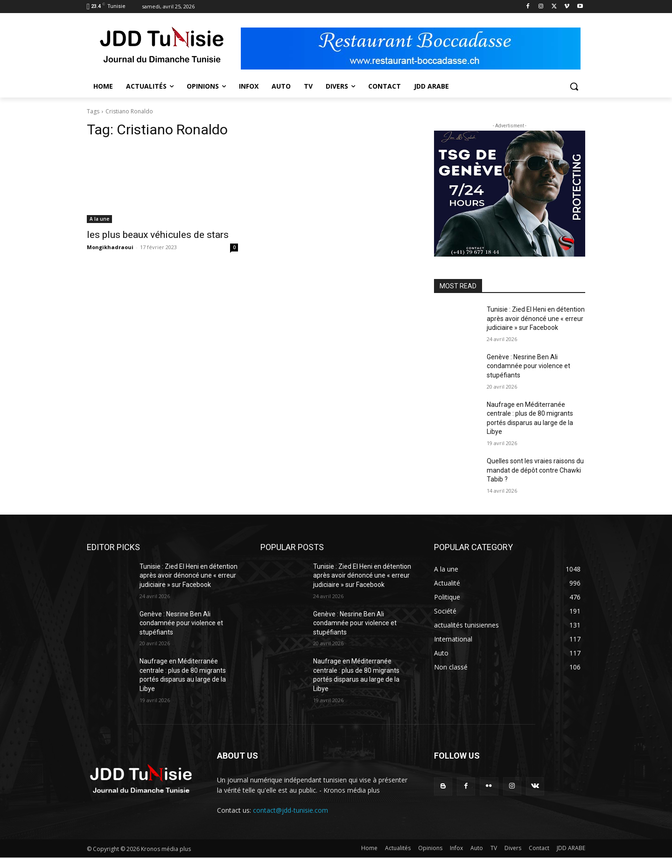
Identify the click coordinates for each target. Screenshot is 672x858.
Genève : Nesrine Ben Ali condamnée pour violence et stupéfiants (528, 366)
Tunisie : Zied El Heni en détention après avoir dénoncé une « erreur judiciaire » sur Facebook (536, 318)
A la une (99, 219)
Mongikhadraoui (110, 247)
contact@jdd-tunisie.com (290, 810)
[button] (574, 86)
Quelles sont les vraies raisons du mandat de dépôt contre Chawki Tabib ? (535, 470)
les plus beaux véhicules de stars (158, 234)
